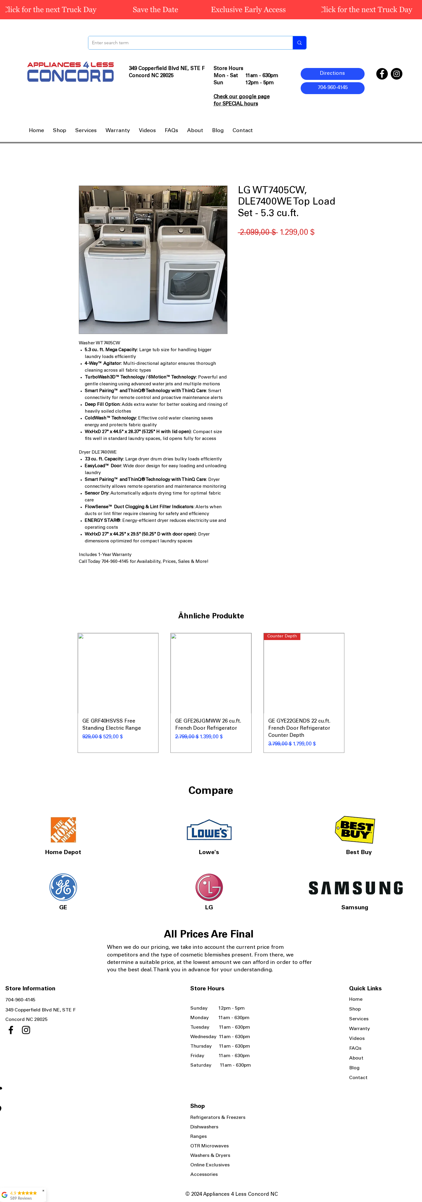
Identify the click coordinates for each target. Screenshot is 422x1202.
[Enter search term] (186, 42)
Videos (357, 1038)
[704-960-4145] (333, 88)
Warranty (359, 1029)
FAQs (355, 1048)
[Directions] (333, 74)
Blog (354, 1068)
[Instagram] (396, 74)
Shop (355, 1009)
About (356, 1058)
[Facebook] (382, 74)
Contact (358, 1078)
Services (358, 1019)
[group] (211, 693)
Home (356, 999)
